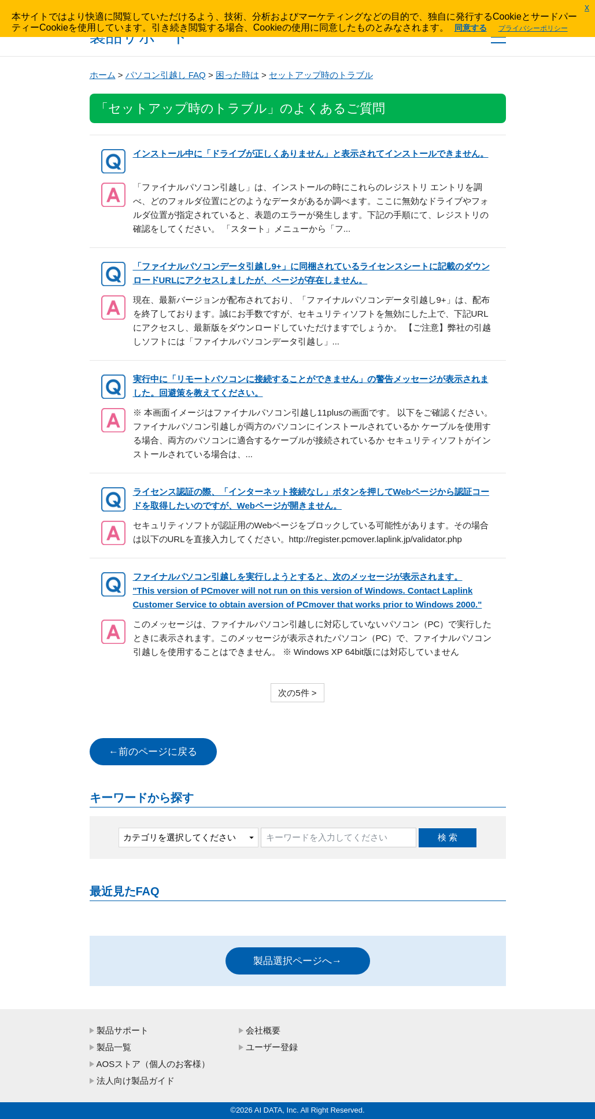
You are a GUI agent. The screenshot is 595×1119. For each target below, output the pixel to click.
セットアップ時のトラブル (321, 75)
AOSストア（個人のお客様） (153, 1064)
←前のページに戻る (153, 751)
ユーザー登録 (272, 1047)
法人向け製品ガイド (136, 1080)
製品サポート (123, 1030)
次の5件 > (297, 693)
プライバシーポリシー (533, 28)
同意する (470, 27)
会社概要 (263, 1030)
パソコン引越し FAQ (165, 75)
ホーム (103, 75)
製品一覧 (114, 1047)
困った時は (237, 75)
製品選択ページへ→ (297, 960)
